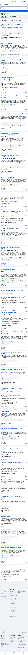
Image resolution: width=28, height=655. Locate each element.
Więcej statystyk (5, 17)
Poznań (2, 590)
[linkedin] (26, 632)
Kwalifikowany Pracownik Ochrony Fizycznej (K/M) (12, 389)
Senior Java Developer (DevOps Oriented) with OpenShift (11, 332)
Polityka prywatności (22, 644)
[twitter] (23, 632)
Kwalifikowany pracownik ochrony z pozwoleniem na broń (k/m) (10, 134)
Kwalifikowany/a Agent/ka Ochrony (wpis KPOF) (11, 497)
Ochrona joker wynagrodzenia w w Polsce (22, 591)
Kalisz (2, 593)
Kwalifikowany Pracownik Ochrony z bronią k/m (12, 113)
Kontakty (2, 641)
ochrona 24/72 (12, 614)
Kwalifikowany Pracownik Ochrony (9, 228)
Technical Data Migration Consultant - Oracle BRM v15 (12, 463)
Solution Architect (5, 529)
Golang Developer (5, 516)
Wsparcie (2, 640)
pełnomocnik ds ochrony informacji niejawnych (13, 604)
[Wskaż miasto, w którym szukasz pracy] (14, 7)
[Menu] (1, 1)
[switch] (26, 20)
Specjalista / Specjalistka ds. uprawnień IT (11, 428)
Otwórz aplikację (23, 1)
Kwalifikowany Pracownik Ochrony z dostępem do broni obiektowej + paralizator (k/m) (12, 290)
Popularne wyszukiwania (6, 586)
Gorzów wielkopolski (4, 591)
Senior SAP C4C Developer (7, 177)
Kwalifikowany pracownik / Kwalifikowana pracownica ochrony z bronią (11, 268)
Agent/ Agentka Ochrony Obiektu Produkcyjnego (9, 410)
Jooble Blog (12, 641)
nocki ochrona (12, 616)
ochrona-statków (13, 613)
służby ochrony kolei (13, 595)
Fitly (19, 650)
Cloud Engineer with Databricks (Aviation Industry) (11, 353)
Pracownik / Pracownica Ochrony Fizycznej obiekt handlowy (12, 156)
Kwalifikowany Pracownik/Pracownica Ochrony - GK (10, 248)
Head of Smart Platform (7, 447)
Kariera (2, 646)
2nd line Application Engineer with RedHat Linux (11, 370)
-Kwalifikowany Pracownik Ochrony (10, 479)
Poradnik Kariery (12, 640)
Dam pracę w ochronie (6, 43)
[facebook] (16, 632)
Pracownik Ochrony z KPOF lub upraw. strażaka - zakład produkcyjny (10, 311)
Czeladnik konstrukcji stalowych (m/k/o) (11, 547)
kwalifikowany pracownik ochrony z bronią (13, 592)
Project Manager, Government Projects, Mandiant (11, 96)
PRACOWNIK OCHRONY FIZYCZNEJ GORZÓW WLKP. (12, 25)
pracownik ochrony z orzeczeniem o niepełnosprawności (13, 600)
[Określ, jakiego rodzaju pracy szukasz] (14, 4)
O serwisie (3, 638)
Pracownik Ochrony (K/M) (7, 77)
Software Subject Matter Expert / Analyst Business (11, 59)
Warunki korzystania (22, 642)
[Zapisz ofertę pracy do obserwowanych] (26, 24)
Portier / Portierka (5, 193)
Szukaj (14, 10)
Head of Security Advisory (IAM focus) (10, 566)
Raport (25, 40)
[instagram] (19, 632)
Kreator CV (20, 648)
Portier (2, 209)
